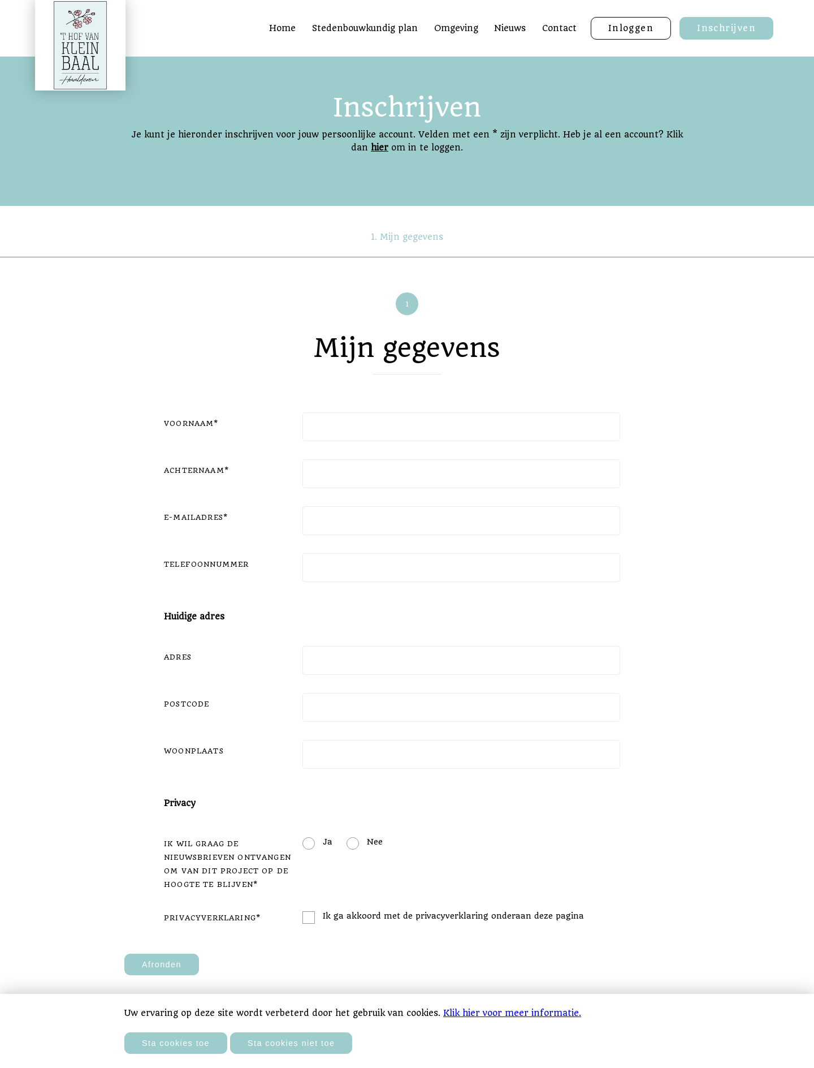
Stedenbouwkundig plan (365, 28)
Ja (327, 841)
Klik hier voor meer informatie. (512, 1013)
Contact (559, 28)
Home (282, 28)
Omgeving (456, 28)
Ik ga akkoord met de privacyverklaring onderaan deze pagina (453, 915)
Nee (375, 841)
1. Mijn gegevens (407, 237)
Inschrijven (726, 28)
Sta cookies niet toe (291, 1043)
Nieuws (510, 28)
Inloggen (631, 28)
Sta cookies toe (176, 1043)
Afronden (161, 964)
